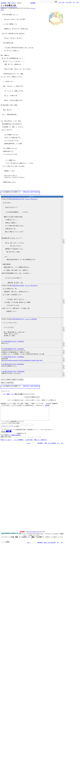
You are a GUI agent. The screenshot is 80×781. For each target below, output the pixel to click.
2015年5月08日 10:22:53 (9, 341)
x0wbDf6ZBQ (20, 364)
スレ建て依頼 (28, 442)
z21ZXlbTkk (20, 341)
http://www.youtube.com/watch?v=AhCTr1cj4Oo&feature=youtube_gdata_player (22, 360)
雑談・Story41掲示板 (50, 446)
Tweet (2, 10)
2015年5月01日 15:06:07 (17, 285)
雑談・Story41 (12, 3)
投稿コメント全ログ (6, 442)
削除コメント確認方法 (40, 442)
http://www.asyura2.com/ (32, 534)
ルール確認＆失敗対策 (14, 438)
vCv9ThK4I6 (20, 357)
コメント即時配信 (18, 442)
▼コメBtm (69, 2)
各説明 (47, 405)
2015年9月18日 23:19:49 (9, 364)
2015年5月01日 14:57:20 (17, 199)
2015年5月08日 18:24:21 (9, 357)
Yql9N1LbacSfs (32, 8)
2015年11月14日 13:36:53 (9, 371)
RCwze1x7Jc (34, 199)
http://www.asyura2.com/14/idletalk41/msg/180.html (9, 7)
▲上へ (29, 446)
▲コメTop (62, 2)
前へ (78, 2)
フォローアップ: (5, 391)
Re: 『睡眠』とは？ (9, 394)
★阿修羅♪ (3, 3)
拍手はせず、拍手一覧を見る (31, 192)
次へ (74, 2)
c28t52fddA (34, 319)
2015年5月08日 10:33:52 (9, 348)
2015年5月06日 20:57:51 (17, 319)
